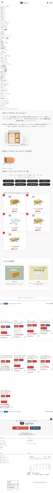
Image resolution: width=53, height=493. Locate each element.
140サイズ (3, 15)
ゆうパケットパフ (4, 23)
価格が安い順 (14, 303)
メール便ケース (3, 442)
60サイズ (3, 9)
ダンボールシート (4, 25)
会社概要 (9, 482)
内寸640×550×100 (32, 184)
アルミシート (3, 95)
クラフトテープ (4, 74)
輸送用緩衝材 (3, 66)
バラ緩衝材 (3, 65)
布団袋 (2, 45)
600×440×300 (44, 180)
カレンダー (29, 453)
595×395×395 (20, 180)
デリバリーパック (4, 107)
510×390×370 (8, 180)
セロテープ (3, 81)
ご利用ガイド (3, 455)
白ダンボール (3, 20)
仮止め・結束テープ (5, 84)
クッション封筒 (6, 55)
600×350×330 (32, 180)
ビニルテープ (3, 86)
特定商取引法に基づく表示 (13, 484)
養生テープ (3, 78)
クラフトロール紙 (4, 103)
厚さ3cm (2, 34)
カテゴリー (2, 437)
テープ (4, 70)
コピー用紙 (3, 52)
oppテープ (3, 73)
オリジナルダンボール (5, 22)
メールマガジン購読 (31, 443)
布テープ (2, 87)
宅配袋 (2, 41)
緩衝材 (4, 57)
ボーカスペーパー (4, 59)
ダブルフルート (4, 26)
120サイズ (3, 13)
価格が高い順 (19, 303)
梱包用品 (4, 98)
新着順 (9, 303)
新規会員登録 (30, 440)
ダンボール (5, 6)
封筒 (1, 54)
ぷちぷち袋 (4, 68)
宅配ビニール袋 (4, 42)
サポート (1, 453)
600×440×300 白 (20, 184)
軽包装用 (2, 76)
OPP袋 (2, 44)
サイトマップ (10, 490)
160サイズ (3, 16)
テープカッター (4, 89)
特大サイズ (3, 17)
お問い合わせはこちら (5, 462)
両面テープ (3, 77)
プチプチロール (4, 62)
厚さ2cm (2, 32)
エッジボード (3, 104)
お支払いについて (4, 459)
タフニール (3, 96)
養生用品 (4, 90)
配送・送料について (4, 457)
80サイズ (3, 10)
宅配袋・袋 (5, 38)
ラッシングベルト (4, 100)
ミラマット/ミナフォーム (6, 64)
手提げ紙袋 (3, 47)
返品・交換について (4, 461)
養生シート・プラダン (5, 93)
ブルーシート (3, 92)
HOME (1, 109)
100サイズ (3, 12)
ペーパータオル (4, 49)
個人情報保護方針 (11, 487)
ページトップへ (51, 419)
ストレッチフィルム (5, 101)
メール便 (4, 29)
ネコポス (2, 31)
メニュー (2, 2)
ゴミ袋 (2, 51)
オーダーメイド (44, 184)
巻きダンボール (4, 27)
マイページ (29, 437)
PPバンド (3, 106)
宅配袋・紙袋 (3, 443)
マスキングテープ (4, 83)
